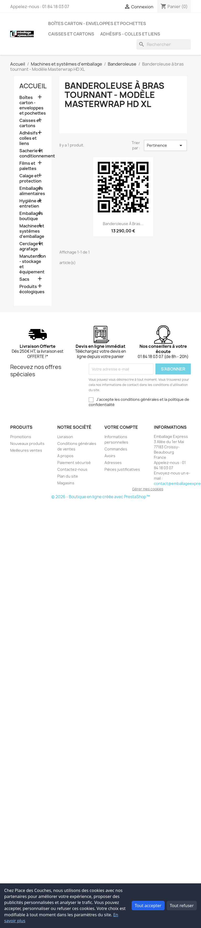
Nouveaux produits (27, 443)
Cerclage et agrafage (31, 246)
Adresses (113, 462)
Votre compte (121, 427)
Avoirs (109, 455)
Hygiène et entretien (30, 203)
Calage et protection (30, 178)
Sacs (24, 279)
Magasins (65, 482)
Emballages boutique (31, 216)
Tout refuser (182, 905)
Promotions (20, 436)
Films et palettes (27, 166)
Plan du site (67, 476)
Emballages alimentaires (32, 191)
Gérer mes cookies (147, 489)
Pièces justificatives (122, 469)
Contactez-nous (72, 469)
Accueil (33, 85)
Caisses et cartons (71, 34)
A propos (65, 455)
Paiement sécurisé (74, 462)
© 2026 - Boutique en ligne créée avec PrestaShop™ (100, 497)
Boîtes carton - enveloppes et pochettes (97, 23)
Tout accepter (148, 905)
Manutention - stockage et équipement (32, 264)
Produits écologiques (31, 289)
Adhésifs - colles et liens (130, 34)
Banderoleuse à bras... (123, 223)
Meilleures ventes (26, 450)
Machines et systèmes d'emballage (31, 231)
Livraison (65, 436)
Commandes (115, 449)
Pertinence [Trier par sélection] (165, 145)
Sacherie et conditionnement (32, 153)
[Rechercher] (163, 44)
